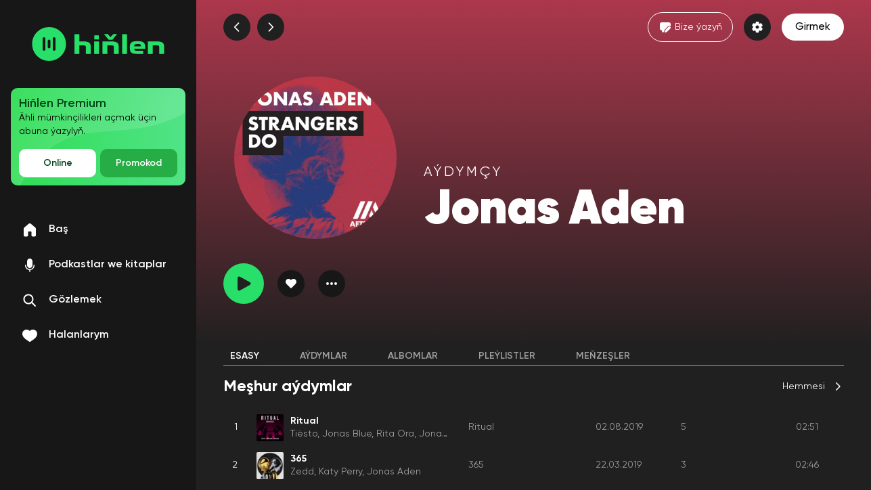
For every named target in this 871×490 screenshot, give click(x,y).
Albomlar (413, 356)
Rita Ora (395, 434)
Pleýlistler (506, 356)
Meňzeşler (603, 356)
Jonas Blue (347, 434)
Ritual (481, 427)
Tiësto (303, 434)
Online (57, 163)
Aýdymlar (323, 356)
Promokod (139, 163)
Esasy (244, 356)
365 (476, 465)
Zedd (302, 471)
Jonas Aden (446, 434)
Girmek (812, 27)
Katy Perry (340, 471)
